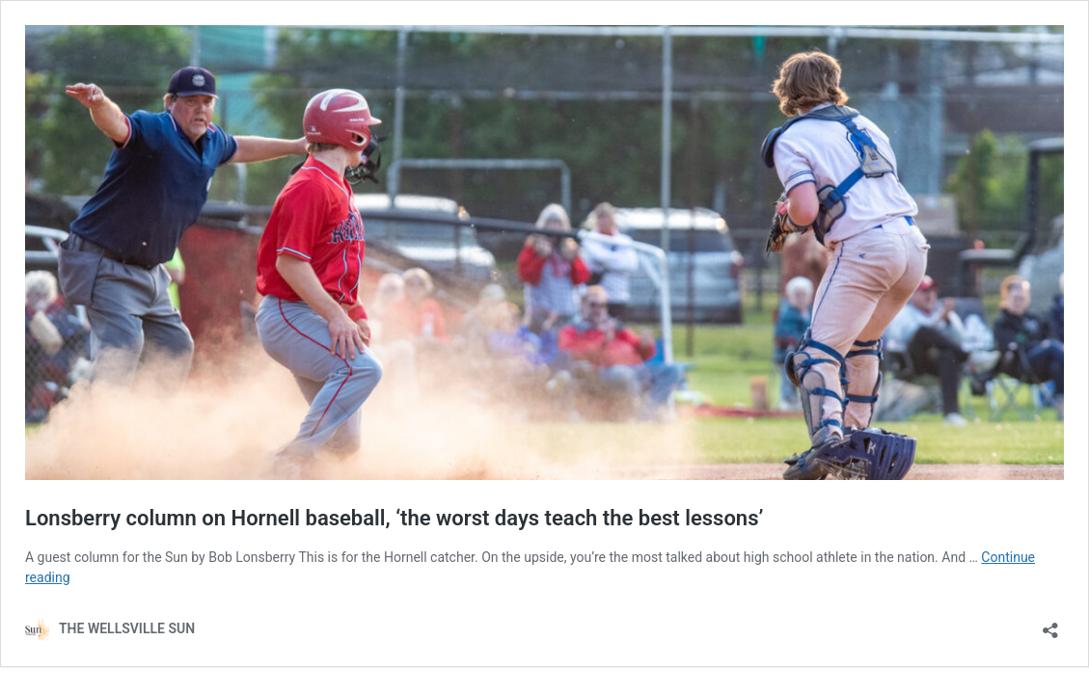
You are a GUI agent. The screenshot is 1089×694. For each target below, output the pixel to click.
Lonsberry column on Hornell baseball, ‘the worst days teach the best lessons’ (394, 518)
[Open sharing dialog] (1050, 624)
